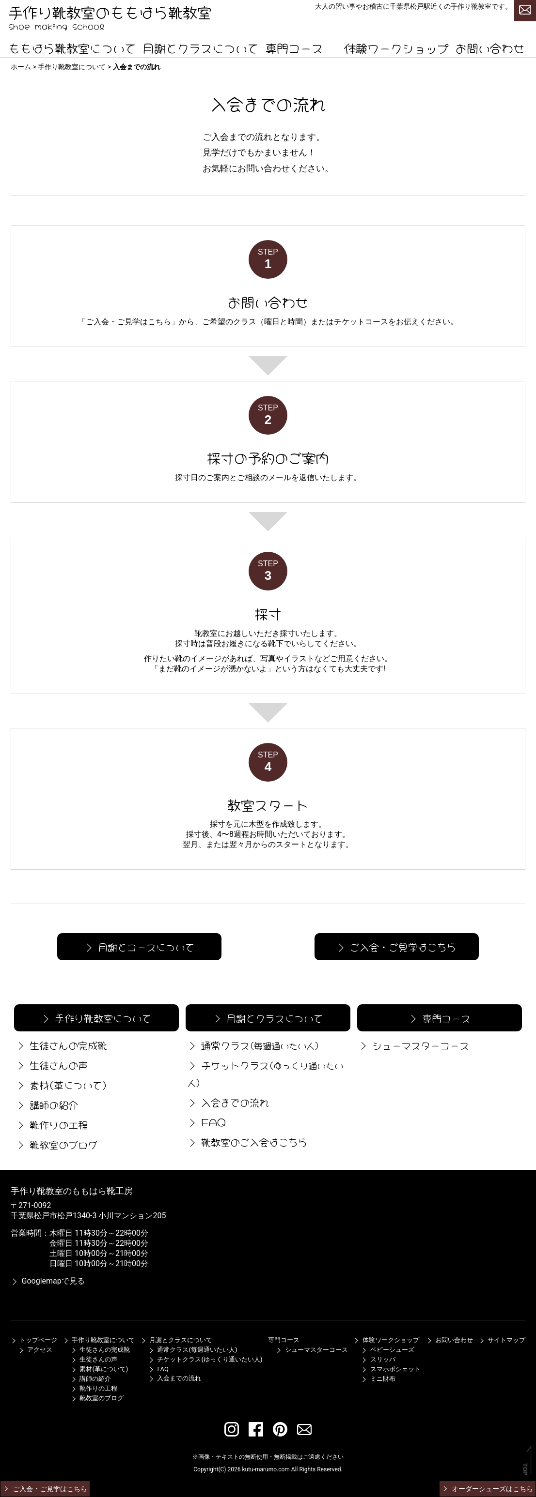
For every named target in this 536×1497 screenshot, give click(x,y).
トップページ (34, 1340)
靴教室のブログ (56, 1144)
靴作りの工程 (51, 1124)
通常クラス (252, 1045)
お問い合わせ (490, 47)
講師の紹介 (46, 1104)
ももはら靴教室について (72, 47)
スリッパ (378, 1359)
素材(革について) (61, 1084)
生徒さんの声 (51, 1065)
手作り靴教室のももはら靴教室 (110, 11)
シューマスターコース (413, 1045)
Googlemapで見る (48, 1280)
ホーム (21, 67)
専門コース (294, 47)
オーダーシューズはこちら (487, 1489)
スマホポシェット (390, 1369)
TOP (525, 1469)
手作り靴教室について (72, 67)
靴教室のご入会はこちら (246, 1141)
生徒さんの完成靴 (61, 1045)
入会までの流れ (227, 1102)
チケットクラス (264, 1073)
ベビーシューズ (387, 1349)
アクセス (35, 1349)
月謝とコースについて (138, 946)
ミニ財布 (378, 1378)
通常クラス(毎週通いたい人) (192, 1349)
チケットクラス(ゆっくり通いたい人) (205, 1359)
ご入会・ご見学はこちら (128, 321)
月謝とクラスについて (200, 47)
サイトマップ (502, 1340)
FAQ (205, 1122)
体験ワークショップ (396, 47)
